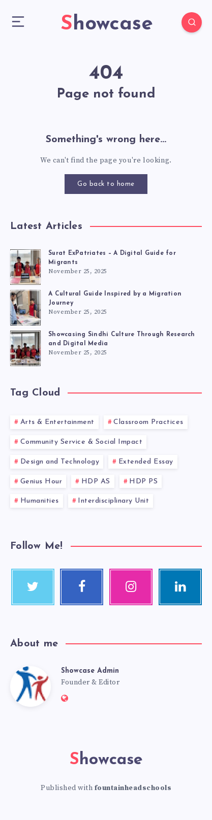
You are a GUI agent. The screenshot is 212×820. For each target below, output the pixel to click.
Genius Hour (41, 481)
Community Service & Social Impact (81, 442)
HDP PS (143, 481)
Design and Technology (60, 462)
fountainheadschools (133, 788)
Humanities (39, 501)
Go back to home (106, 184)
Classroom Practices (148, 422)
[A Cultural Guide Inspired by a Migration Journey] (25, 306)
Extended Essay (145, 462)
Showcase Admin (90, 671)
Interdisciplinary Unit (113, 501)
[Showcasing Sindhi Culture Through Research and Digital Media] (25, 347)
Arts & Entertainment (57, 422)
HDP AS (95, 481)
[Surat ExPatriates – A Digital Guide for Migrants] (25, 265)
